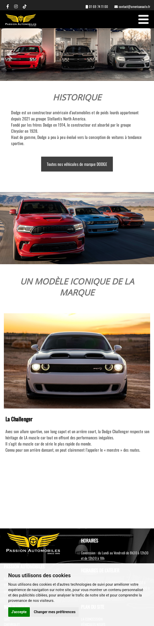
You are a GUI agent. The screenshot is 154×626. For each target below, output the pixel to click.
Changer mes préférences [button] (55, 612)
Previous (11, 54)
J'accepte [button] (19, 612)
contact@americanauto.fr (134, 6)
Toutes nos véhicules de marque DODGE (77, 164)
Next (145, 54)
